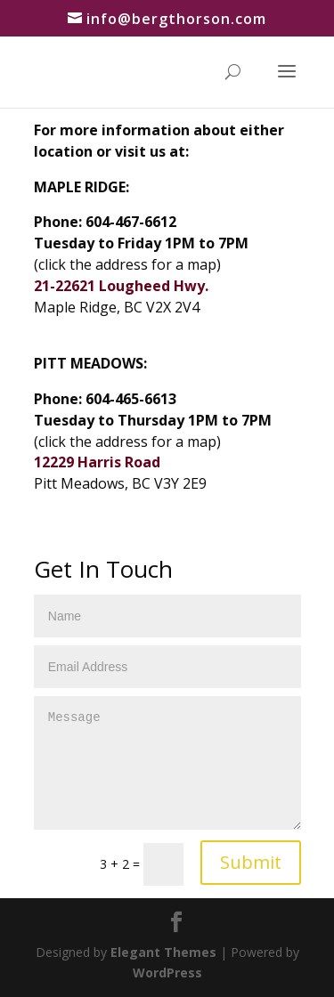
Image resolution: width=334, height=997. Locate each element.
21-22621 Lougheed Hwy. (121, 286)
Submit (250, 862)
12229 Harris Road (97, 462)
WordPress (167, 972)
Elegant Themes (163, 952)
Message (167, 763)
